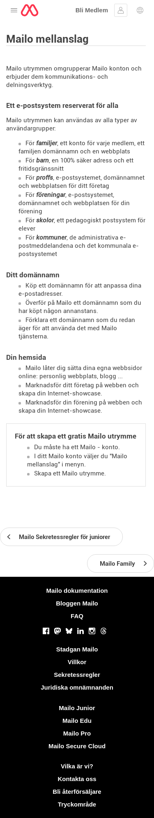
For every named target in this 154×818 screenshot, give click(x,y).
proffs (44, 177)
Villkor (77, 661)
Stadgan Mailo (77, 649)
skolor (45, 220)
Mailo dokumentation (77, 590)
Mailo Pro (77, 733)
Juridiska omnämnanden (77, 687)
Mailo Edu (77, 720)
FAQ (77, 615)
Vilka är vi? (77, 766)
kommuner (51, 237)
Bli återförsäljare (77, 791)
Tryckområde (77, 804)
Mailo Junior (77, 707)
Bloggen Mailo (77, 603)
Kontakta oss (76, 778)
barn (42, 160)
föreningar (50, 195)
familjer (46, 143)
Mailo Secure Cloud (77, 746)
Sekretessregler (77, 674)
